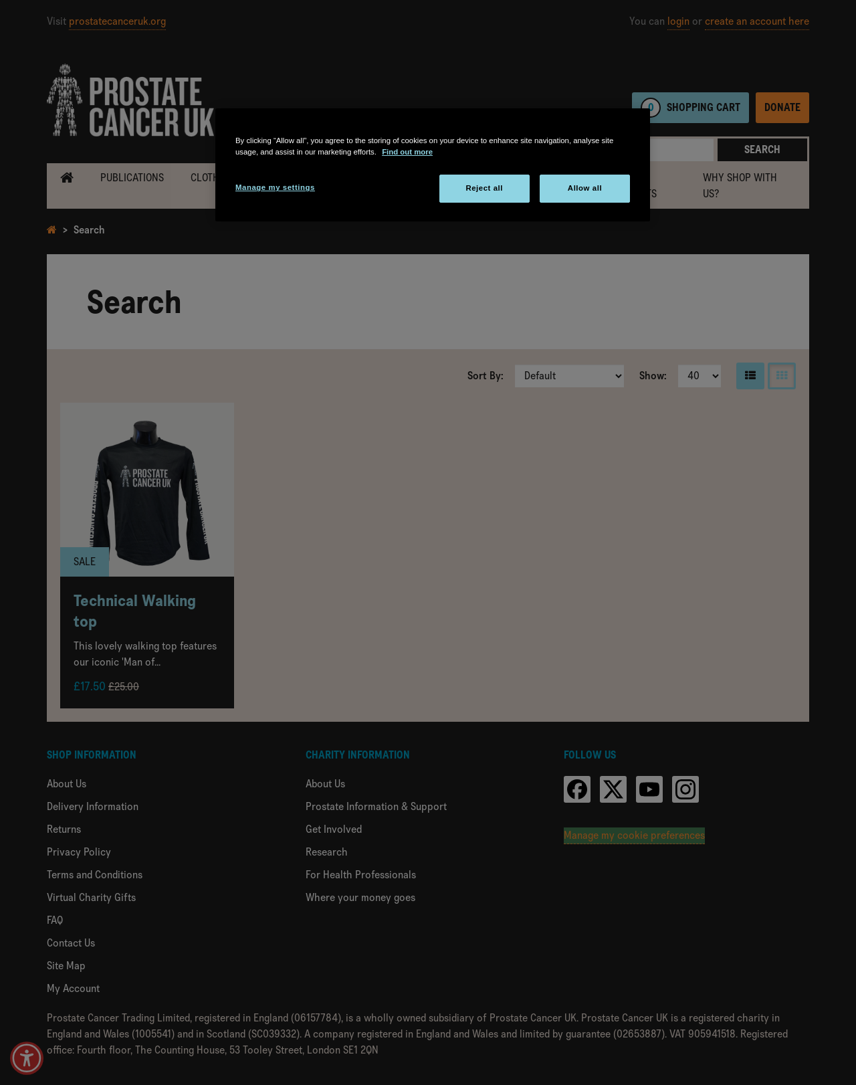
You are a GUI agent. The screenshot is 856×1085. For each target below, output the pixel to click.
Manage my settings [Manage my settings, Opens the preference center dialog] (275, 187)
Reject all (484, 188)
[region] (432, 164)
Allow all (585, 188)
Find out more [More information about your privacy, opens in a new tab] (407, 152)
